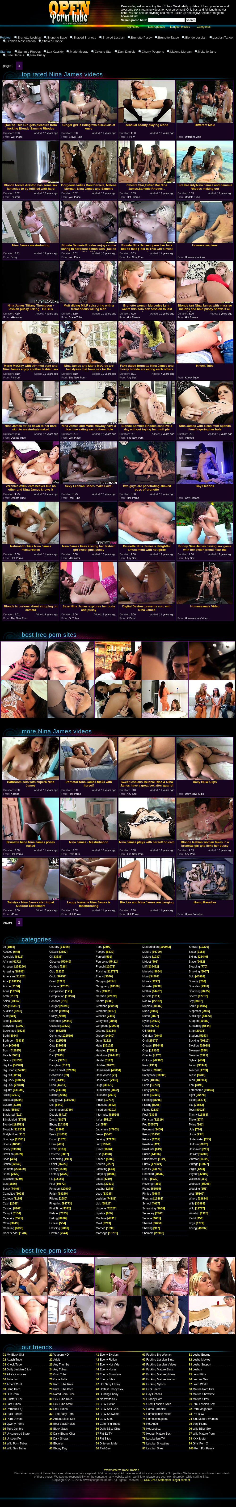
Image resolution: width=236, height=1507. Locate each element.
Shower (193, 946)
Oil (144, 1030)
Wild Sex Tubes (16, 1448)
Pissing (147, 1104)
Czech (53, 1050)
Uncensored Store (18, 1433)
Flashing (54, 1228)
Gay (98, 991)
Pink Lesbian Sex (204, 1404)
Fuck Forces (14, 1414)
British (7, 1164)
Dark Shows (61, 1438)
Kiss (98, 1154)
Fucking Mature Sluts (159, 1369)
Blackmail (9, 1114)
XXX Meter (199, 1438)
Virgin (192, 1169)
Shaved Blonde (52, 41)
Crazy (53, 1016)
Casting (8, 1208)
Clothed (54, 966)
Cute (52, 1045)
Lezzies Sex (200, 1379)
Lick (98, 1203)
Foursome (102, 961)
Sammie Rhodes (29, 51)
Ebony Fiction (108, 1359)
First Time (55, 1208)
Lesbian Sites (154, 1448)
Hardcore (101, 1055)
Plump (146, 1109)
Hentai (100, 1060)
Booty (6, 1149)
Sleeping (194, 966)
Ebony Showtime (110, 1374)
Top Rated (132, 26)
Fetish (53, 1193)
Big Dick (8, 1085)
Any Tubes (60, 1369)
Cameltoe (9, 1193)
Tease (192, 1075)
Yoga (192, 1223)
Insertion (101, 1109)
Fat (51, 1178)
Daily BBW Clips (110, 1428)
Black (6, 1109)
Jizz (98, 1144)
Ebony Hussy (108, 1369)
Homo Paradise (156, 1409)
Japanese (102, 1129)
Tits (191, 1104)
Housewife (102, 1080)
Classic (54, 951)
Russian (147, 1198)
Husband (101, 1095)
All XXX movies (16, 1374)
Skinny (193, 956)
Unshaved (195, 1149)
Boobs (7, 1144)
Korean (100, 1164)
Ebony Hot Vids (109, 1364)
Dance (53, 1060)
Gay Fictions (154, 1394)
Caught (7, 1213)
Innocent (101, 1104)
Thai (191, 1085)
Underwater (196, 1139)
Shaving (147, 1228)
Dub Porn (13, 1394)
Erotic (53, 1134)
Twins (192, 1124)
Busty (6, 1188)
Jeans (99, 1134)
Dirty (52, 1090)
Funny (100, 976)
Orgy (145, 1050)
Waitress (194, 1178)
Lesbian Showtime (157, 1443)
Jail (98, 1124)
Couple (53, 1011)
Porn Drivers (15, 1418)
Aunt (6, 1016)
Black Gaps (60, 1428)
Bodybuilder (10, 1134)
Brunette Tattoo (168, 37)
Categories (204, 26)
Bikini (6, 1095)
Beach (7, 1055)
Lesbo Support (202, 1364)
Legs (99, 1193)
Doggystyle (56, 1100)
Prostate (147, 1144)
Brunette (8, 1169)
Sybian (193, 1060)
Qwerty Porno (15, 1423)
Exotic (53, 1149)
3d (4, 946)
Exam (53, 1144)
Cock (52, 976)
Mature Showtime (204, 1394)
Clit (51, 956)
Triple (192, 1119)
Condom (54, 1001)
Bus (5, 1183)
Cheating (8, 1228)
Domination (56, 1109)
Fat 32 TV (106, 1433)
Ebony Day (60, 1448)
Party (145, 1080)
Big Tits (7, 1090)
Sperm (193, 996)
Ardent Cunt (14, 1384)
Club (52, 971)
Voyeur (193, 1174)
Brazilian (8, 1154)
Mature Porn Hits (203, 1389)
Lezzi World (200, 1384)
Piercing (147, 1100)
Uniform (194, 1144)
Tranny (193, 1114)
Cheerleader (10, 1233)
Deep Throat (57, 1070)
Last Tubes (14, 1404)
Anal (5, 981)
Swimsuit (194, 1050)
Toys (192, 1109)
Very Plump (200, 1423)
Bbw (5, 1045)
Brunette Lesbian (29, 37)
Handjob (101, 1050)
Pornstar (147, 1119)
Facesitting (56, 1159)
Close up (54, 961)
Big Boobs (9, 1070)
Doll (51, 1104)
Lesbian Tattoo (223, 37)
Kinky (99, 1149)
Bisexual (8, 1100)
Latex (99, 1178)
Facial (53, 1164)
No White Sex (108, 1399)
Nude (145, 1011)
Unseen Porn (15, 1438)
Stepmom (195, 1011)
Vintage (193, 1164)
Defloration (56, 1075)
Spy (191, 1001)
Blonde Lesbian (195, 37)
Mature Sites (201, 1399)
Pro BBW (198, 1414)
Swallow (194, 1045)
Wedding (194, 1188)
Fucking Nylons (156, 1384)
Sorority (193, 981)
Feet (52, 1183)
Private (146, 1139)
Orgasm (147, 1045)
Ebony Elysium (109, 1354)
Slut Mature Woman (205, 1418)
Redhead (148, 1174)
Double (53, 1114)
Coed (52, 981)
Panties (147, 1070)
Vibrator (194, 1159)
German (101, 996)
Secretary (148, 1213)
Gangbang (102, 986)
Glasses (101, 1016)
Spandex (194, 986)
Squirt (192, 1006)
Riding (146, 1188)
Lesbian (101, 1198)
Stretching (195, 1025)
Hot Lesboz (153, 1428)
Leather (100, 1188)
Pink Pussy (37, 55)
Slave (192, 961)
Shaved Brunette (84, 37)
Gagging (101, 981)
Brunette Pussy (141, 37)
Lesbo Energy (201, 1354)
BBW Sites (106, 1418)
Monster (147, 986)
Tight (192, 1095)
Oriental (147, 1055)
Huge (99, 1085)
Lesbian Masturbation (21, 41)
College (54, 986)
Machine (101, 1218)
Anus (6, 991)
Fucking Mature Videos (160, 1374)
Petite (146, 1095)
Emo (52, 1129)
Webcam (194, 1183)
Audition (8, 1011)
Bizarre (7, 1104)
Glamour (101, 1011)
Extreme (54, 1154)
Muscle (146, 996)
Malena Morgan (181, 51)
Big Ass (7, 1065)
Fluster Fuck (14, 1399)
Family (53, 1169)
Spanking (195, 991)
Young (193, 1228)
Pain (145, 1065)
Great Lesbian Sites (158, 1404)
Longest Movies (180, 26)
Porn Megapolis (202, 1409)
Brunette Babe (57, 37)
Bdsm (6, 1050)
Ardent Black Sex (64, 1418)
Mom (145, 976)
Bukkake (8, 1178)
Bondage (8, 1139)
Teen (192, 1080)
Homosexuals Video (159, 1414)
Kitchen (100, 1159)
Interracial (102, 1114)
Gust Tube (59, 1374)
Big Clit (7, 1075)
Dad (52, 1055)
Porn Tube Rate (63, 1384)
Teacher (194, 1070)
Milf (144, 966)
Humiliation (103, 1090)
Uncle (192, 1134)
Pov (144, 1124)
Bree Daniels (15, 55)
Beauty (7, 1060)
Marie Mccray (79, 51)
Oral (145, 1040)
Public (146, 1154)
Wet (191, 1193)
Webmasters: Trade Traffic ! (121, 1470)
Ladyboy (101, 1174)
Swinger (194, 1055)
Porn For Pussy (204, 1448)
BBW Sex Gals (109, 1409)
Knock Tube (14, 1364)
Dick (52, 1080)
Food (99, 946)
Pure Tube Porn (63, 1389)
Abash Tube (14, 1359)
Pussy (146, 1164)
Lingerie (101, 1208)
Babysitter (9, 1025)
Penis (145, 1085)
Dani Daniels (126, 51)
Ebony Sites (107, 1379)
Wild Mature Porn (204, 1433)
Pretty (146, 1134)
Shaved (147, 1223)
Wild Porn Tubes (17, 1443)
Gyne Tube (60, 1379)
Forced (100, 956)
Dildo (52, 1085)
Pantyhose (149, 1075)
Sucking (194, 1040)
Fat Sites (105, 1438)
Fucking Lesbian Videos (161, 1364)
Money (146, 981)
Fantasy (54, 1174)
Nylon (146, 1021)
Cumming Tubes (110, 1423)
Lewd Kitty (199, 1374)
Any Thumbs (61, 1364)
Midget (146, 961)
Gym (99, 1040)
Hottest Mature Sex (158, 1433)
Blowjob (8, 1129)
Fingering (55, 1203)
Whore (193, 1198)
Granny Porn (154, 1399)
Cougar (54, 1006)
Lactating (101, 1169)
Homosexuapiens (157, 1418)
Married (100, 1228)
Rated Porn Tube (64, 1394)
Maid (99, 1223)
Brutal (6, 1174)
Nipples (147, 1006)
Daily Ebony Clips (64, 1433)
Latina (100, 1183)
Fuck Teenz (153, 1389)
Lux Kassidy (55, 51)
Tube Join (13, 1379)
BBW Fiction (107, 1404)
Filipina (53, 1198)
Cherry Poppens (153, 51)
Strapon (194, 1021)
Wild (191, 1208)
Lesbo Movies (201, 1359)
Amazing (8, 971)
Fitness (54, 1223)
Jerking (100, 1139)
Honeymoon (103, 1075)
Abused (8, 951)
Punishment (149, 1159)
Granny (100, 1030)
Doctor (53, 1095)
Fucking (101, 971)
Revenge (148, 1183)
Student (193, 1035)
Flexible (54, 1233)
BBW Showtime (109, 1414)
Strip (192, 1030)
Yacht (192, 1218)
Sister (192, 951)
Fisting (53, 1218)
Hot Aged (152, 1423)
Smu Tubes (60, 1409)
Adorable (8, 956)
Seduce (147, 1218)
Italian (99, 1119)
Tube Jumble (15, 1428)
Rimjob (146, 1193)
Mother (146, 991)
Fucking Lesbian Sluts (160, 1359)
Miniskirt (147, 971)
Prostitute (148, 1149)
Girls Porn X (200, 1443)
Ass (5, 1006)
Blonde (7, 1124)
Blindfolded (10, 1119)
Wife (191, 1203)
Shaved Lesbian (114, 37)
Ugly (191, 1129)
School (146, 1203)
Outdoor (147, 1060)
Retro (145, 1178)
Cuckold (54, 1025)
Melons (147, 956)
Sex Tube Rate (62, 1399)
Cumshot (55, 1035)
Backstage (9, 1030)
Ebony (53, 1124)
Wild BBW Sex (202, 1428)
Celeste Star (103, 51)
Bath (6, 1035)
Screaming (149, 1208)
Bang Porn (13, 1389)
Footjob (100, 951)
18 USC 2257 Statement (155, 1480)
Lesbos (197, 1369)
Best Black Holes (64, 1423)
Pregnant (148, 1129)
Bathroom (9, 1040)
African (7, 961)
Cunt (52, 1040)
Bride (6, 1159)
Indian (100, 1100)
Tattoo (193, 1065)
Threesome (196, 1090)
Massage (101, 1233)
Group (100, 1035)
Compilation (56, 996)
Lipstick (100, 1213)
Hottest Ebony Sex (111, 1389)
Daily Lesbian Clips (19, 1369)
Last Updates (156, 26)
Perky (146, 1090)
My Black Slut (15, 1354)
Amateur (8, 966)
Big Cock (8, 1080)
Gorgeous (102, 1025)
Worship (194, 1213)
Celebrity (8, 1218)
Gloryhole (102, 1021)
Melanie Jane (207, 51)
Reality (146, 1169)
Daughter (55, 1065)
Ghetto (100, 1001)
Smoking (194, 971)
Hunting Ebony (109, 1394)
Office (146, 1025)
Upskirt (193, 1154)
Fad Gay (105, 1448)
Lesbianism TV (155, 1438)
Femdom (54, 1188)
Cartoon (8, 1198)
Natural (147, 1001)
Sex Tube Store (63, 1404)
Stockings (195, 1016)
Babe (6, 1021)
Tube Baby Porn (63, 1414)
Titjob (192, 1100)
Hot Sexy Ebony (110, 1384)
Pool (145, 1114)
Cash (6, 1203)
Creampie (55, 1021)
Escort (53, 1139)
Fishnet (54, 1213)
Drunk (53, 1119)
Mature (146, 951)
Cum (52, 1030)
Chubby (54, 946)
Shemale (147, 1233)
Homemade (103, 1070)
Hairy (99, 1045)
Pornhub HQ (15, 1409)
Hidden (100, 1065)
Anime (7, 986)
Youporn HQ (61, 1354)
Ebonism (58, 1443)
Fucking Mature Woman (161, 1379)
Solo (191, 976)
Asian (6, 1001)
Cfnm (6, 1223)
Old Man (147, 1035)
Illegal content (181, 1480)
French (100, 966)
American (9, 976)
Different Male (108, 1443)
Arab (6, 996)
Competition (56, 991)
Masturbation (150, 946)
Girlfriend (101, 1006)
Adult (56, 1359)
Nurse (146, 1016)
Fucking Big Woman (159, 1354)
